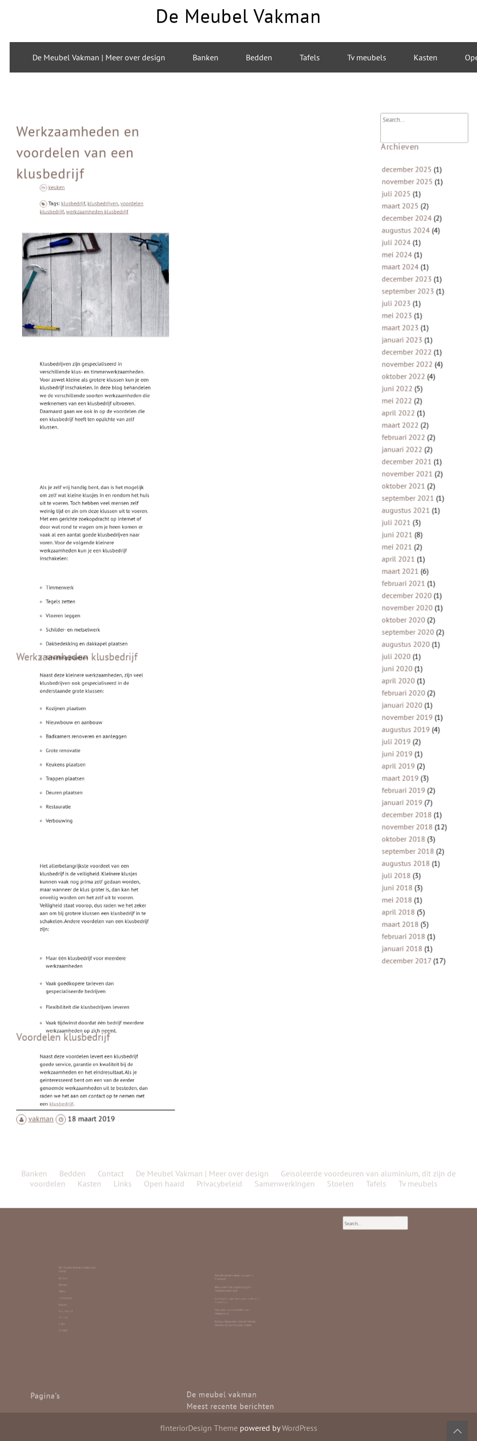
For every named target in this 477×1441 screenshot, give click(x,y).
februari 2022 (407, 453)
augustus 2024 (409, 279)
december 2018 (410, 771)
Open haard (164, 358)
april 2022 (403, 433)
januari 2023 (406, 371)
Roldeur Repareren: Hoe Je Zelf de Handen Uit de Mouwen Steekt (235, 1302)
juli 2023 (401, 341)
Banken (205, 57)
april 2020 (403, 658)
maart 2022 (404, 443)
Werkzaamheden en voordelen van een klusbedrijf (80, 228)
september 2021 (411, 504)
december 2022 (410, 381)
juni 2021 (402, 535)
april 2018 (403, 853)
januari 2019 (406, 761)
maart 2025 (404, 259)
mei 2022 (402, 422)
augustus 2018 (409, 812)
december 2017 (409, 894)
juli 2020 (401, 638)
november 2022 (410, 392)
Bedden (259, 57)
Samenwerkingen (284, 358)
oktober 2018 (407, 791)
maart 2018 (404, 863)
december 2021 (410, 474)
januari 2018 (406, 884)
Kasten (425, 57)
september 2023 (411, 330)
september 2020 (411, 618)
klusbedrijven (99, 266)
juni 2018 (402, 832)
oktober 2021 (407, 494)
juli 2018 (401, 822)
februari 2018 (407, 874)
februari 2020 (407, 669)
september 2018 (411, 802)
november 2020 (410, 597)
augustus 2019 (409, 699)
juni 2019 (402, 720)
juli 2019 (401, 710)
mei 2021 (402, 546)
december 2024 (410, 269)
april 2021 (403, 556)
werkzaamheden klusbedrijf (96, 270)
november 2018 (410, 781)
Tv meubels (366, 57)
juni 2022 (402, 412)
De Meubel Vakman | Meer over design (98, 57)
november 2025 (410, 238)
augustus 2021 (409, 515)
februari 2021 (407, 576)
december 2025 (410, 228)
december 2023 (410, 320)
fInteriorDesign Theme (199, 1428)
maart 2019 (404, 740)
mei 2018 (402, 843)
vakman (49, 1054)
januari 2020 (406, 679)
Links (76, 1304)
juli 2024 (401, 289)
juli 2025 (401, 248)
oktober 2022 (407, 402)
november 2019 (410, 689)
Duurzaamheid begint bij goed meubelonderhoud (235, 1291)
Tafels (310, 57)
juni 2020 (402, 648)
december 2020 (410, 587)
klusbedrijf (84, 266)
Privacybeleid (219, 358)
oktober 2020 (407, 607)
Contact (77, 1306)
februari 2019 (407, 750)
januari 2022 (406, 463)
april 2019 (403, 730)
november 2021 (410, 484)
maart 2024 (404, 310)
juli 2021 (401, 525)
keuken (77, 251)
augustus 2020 (409, 628)
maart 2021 (404, 566)
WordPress (299, 1428)
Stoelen (77, 1302)
